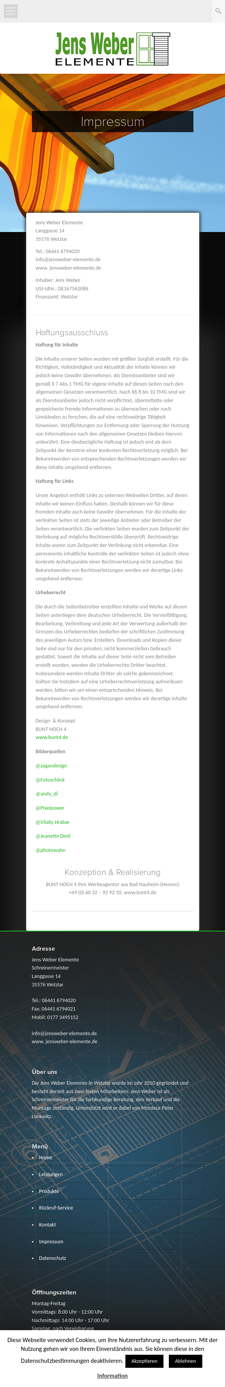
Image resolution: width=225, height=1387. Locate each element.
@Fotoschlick (50, 780)
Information (112, 1375)
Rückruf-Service (56, 1208)
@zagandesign (52, 765)
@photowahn (51, 850)
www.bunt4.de (52, 737)
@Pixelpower (50, 808)
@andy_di (47, 793)
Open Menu (11, 11)
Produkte (49, 1191)
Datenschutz (52, 1258)
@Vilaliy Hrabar (53, 822)
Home (45, 1157)
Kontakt (47, 1224)
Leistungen (51, 1174)
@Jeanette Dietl (53, 836)
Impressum (51, 1241)
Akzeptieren (145, 1361)
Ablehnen (185, 1361)
